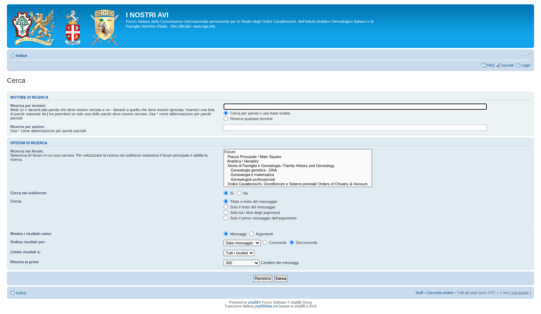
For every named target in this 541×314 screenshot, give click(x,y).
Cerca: (16, 201)
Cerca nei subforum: (28, 193)
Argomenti (261, 234)
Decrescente (303, 243)
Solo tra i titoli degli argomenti (252, 212)
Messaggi (235, 234)
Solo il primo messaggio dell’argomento (260, 218)
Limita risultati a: (25, 252)
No (242, 193)
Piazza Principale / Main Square (297, 157)
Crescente (274, 243)
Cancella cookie (440, 293)
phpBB (253, 302)
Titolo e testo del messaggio (250, 201)
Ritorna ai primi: (24, 262)
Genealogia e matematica (297, 175)
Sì (229, 193)
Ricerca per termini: (28, 106)
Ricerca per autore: (27, 127)
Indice (21, 55)
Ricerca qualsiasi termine (248, 119)
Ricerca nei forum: (27, 151)
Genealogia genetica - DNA (297, 170)
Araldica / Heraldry (297, 161)
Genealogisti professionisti (297, 179)
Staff (419, 293)
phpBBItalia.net (266, 306)
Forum (297, 152)
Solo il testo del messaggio (249, 207)
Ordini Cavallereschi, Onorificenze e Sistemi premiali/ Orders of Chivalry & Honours (297, 184)
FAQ (490, 65)
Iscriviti (508, 65)
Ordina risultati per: (28, 242)
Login (526, 65)
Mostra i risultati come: (31, 234)
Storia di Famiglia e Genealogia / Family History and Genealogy (297, 166)
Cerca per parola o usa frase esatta (256, 113)
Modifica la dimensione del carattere (526, 54)
